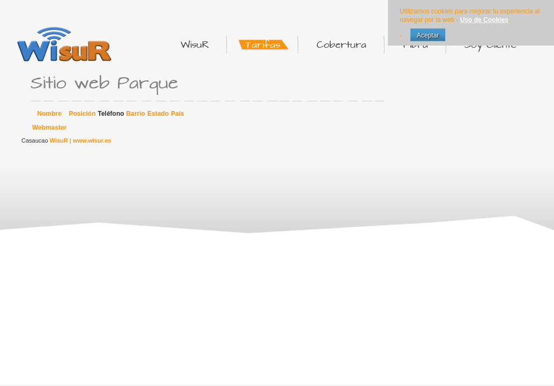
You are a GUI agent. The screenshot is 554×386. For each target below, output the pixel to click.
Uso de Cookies (484, 20)
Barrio (135, 113)
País (177, 113)
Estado (158, 113)
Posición (82, 113)
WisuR (59, 140)
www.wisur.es (92, 140)
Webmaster (49, 127)
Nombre (50, 113)
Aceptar (428, 35)
